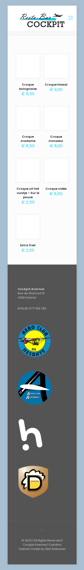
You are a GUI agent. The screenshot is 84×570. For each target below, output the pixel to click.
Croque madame (28, 139)
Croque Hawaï (56, 84)
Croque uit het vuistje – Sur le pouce (28, 193)
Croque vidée (56, 189)
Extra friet (28, 245)
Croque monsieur (56, 139)
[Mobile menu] (70, 18)
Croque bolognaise (28, 86)
